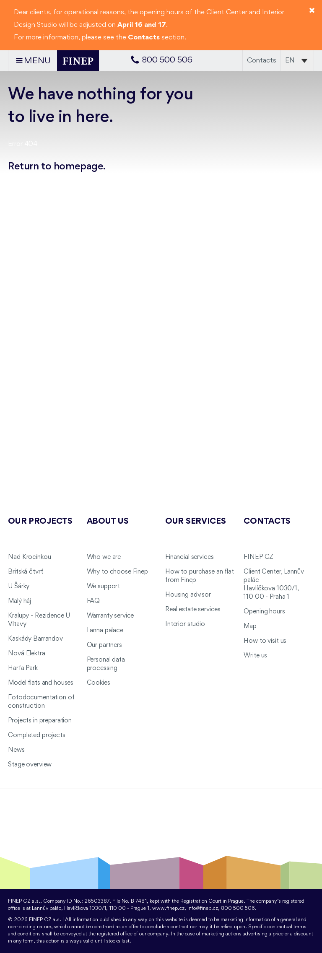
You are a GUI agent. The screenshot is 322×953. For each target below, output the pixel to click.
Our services (195, 521)
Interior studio (185, 624)
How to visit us (265, 641)
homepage (79, 166)
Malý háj (19, 601)
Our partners (104, 645)
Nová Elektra (26, 654)
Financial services (189, 557)
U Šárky (18, 586)
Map (250, 626)
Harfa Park (23, 668)
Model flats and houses (40, 683)
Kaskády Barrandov (35, 639)
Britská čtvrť (25, 572)
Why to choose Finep (117, 572)
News (16, 750)
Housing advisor (188, 595)
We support (103, 586)
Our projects (40, 521)
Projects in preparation (40, 721)
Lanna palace (105, 631)
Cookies (98, 683)
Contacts (261, 60)
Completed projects (36, 735)
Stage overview (30, 765)
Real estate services (193, 610)
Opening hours (264, 612)
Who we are (104, 557)
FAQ (93, 601)
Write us (255, 656)
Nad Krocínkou (29, 557)
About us (108, 521)
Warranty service (110, 616)
